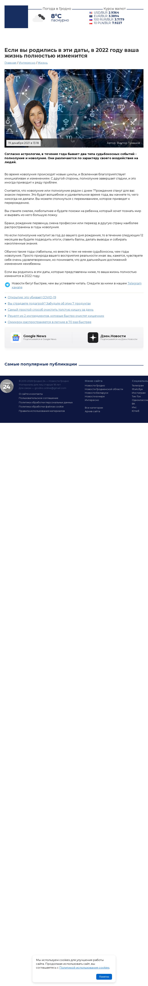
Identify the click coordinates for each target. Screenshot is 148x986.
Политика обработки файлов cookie (41, 406)
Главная (13, 37)
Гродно (32, 37)
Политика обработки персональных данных (46, 402)
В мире (114, 37)
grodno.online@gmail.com (50, 388)
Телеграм (138, 385)
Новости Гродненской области (104, 389)
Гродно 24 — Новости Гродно (7, 386)
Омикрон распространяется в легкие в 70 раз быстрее (49, 322)
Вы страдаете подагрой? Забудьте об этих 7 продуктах (49, 303)
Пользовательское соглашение (38, 398)
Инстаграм (138, 392)
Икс (134, 407)
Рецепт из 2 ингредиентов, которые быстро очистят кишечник (56, 316)
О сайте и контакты (31, 393)
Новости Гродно (95, 385)
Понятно (104, 976)
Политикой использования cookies (84, 967)
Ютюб (135, 410)
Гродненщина (61, 37)
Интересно (16, 42)
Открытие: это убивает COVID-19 (32, 297)
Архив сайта (92, 411)
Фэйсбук (137, 389)
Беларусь (91, 37)
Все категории (94, 407)
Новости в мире (95, 396)
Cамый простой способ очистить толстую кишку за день (51, 309)
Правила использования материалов (42, 410)
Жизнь (43, 62)
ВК (133, 403)
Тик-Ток (136, 396)
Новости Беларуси (96, 392)
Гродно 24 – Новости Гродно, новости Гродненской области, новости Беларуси (16, 16)
